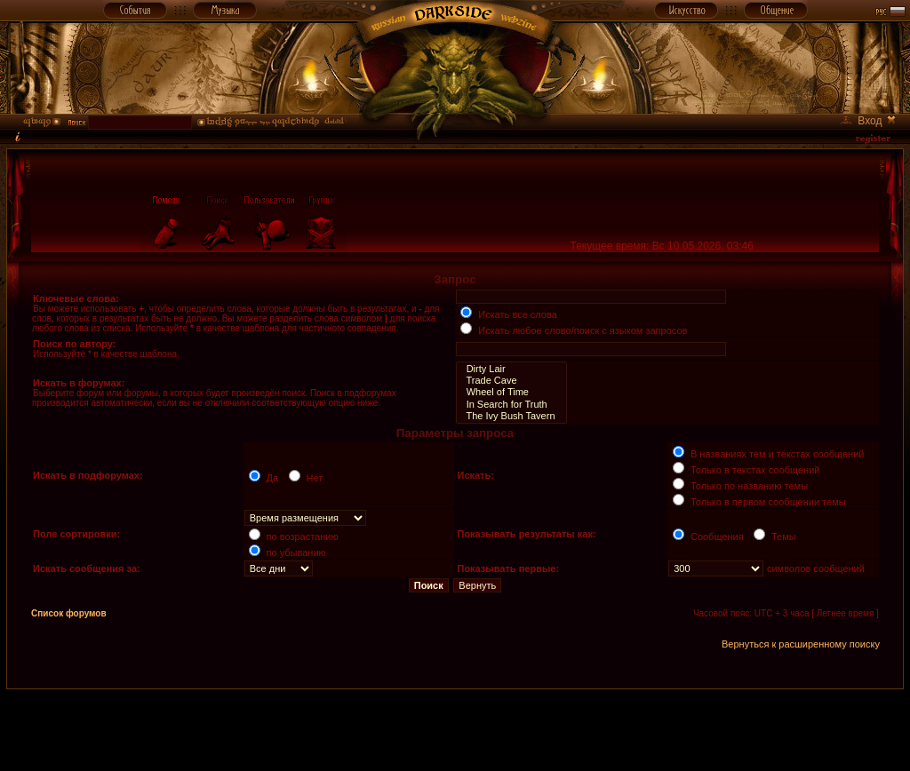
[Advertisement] (455, 729)
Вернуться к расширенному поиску (801, 644)
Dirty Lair (511, 369)
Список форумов (69, 613)
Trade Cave (511, 380)
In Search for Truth (511, 404)
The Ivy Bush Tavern (511, 416)
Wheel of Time (511, 392)
